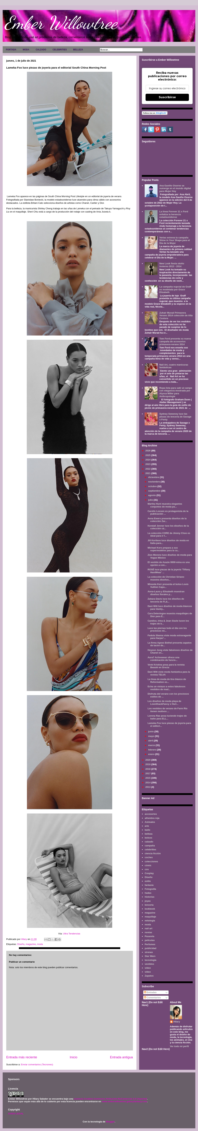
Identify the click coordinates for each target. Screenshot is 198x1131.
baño (147, 830)
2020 (148, 760)
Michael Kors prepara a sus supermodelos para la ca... (163, 549)
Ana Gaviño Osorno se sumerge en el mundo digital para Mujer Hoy (175, 188)
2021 (148, 473)
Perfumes (150, 944)
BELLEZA (78, 49)
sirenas (149, 952)
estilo (148, 881)
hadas (148, 893)
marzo (152, 745)
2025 (148, 455)
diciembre (154, 477)
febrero (152, 749)
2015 (148, 778)
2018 (148, 769)
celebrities (150, 849)
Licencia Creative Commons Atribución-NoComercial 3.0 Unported (110, 1098)
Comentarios (152, 997)
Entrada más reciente (21, 1057)
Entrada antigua (121, 1057)
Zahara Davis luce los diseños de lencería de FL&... (166, 600)
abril (151, 740)
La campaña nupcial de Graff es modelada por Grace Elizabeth (175, 289)
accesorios (151, 814)
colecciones (151, 861)
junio (151, 731)
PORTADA (11, 49)
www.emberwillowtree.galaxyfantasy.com (124, 1101)
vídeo (148, 971)
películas (150, 940)
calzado (149, 841)
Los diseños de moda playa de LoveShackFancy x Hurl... (164, 702)
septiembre (154, 490)
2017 (148, 773)
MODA (26, 49)
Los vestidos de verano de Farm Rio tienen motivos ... (167, 710)
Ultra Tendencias (72, 933)
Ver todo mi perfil (179, 1046)
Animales (150, 822)
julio (151, 500)
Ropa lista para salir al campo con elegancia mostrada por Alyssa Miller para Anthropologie (175, 392)
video (148, 968)
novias (148, 932)
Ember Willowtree (60, 22)
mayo (151, 736)
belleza (148, 833)
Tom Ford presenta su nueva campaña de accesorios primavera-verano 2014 (175, 341)
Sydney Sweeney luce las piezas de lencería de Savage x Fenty (175, 416)
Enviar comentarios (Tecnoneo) (37, 1064)
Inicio (73, 1057)
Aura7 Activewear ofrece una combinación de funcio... (163, 659)
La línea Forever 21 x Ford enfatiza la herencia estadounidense (173, 214)
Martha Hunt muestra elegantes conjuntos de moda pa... (165, 505)
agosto (152, 495)
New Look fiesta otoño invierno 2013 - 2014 (171, 265)
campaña (150, 845)
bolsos (148, 837)
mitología (150, 920)
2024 (148, 459)
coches (149, 857)
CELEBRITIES (60, 49)
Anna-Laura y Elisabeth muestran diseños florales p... (166, 593)
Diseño (20, 944)
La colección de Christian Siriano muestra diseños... (166, 578)
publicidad (150, 948)
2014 (148, 782)
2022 (148, 468)
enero (151, 754)
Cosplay (149, 873)
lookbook (150, 908)
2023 (148, 464)
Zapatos (149, 975)
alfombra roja (152, 818)
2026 (148, 450)
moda (40, 944)
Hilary (177, 1021)
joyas (148, 901)
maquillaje (150, 916)
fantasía (149, 885)
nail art (148, 928)
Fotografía (150, 889)
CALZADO (41, 49)
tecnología (150, 960)
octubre (152, 486)
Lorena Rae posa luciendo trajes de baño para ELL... (167, 717)
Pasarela (149, 936)
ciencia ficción (153, 853)
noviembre (154, 481)
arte (147, 826)
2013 (148, 787)
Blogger (110, 1121)
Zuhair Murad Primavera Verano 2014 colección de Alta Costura (175, 315)
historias (149, 896)
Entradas (150, 992)
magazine (31, 944)
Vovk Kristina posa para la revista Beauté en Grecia (166, 666)
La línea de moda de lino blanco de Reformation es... (167, 680)
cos (147, 869)
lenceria (149, 905)
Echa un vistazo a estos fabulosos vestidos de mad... (166, 688)
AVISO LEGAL (16, 1113)
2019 (148, 764)
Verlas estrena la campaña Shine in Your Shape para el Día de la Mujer (174, 240)
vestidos (149, 964)
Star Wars (150, 956)
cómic (148, 865)
